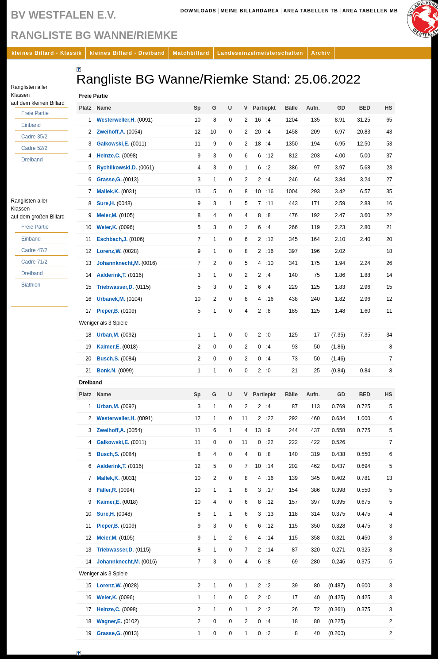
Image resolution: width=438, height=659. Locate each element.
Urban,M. (108, 335)
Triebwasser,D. (115, 287)
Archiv (320, 53)
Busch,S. (108, 359)
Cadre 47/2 (34, 250)
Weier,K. (107, 227)
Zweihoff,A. (111, 132)
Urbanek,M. (111, 299)
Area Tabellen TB (311, 10)
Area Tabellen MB (370, 10)
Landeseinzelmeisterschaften (260, 53)
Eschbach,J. (112, 239)
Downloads (198, 10)
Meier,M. (107, 215)
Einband (31, 125)
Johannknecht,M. (118, 263)
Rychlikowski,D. (117, 168)
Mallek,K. (108, 191)
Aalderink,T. (112, 275)
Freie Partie (35, 113)
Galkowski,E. (113, 144)
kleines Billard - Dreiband (127, 53)
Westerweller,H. (116, 120)
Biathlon (30, 285)
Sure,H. (106, 203)
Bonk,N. (107, 371)
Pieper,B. (108, 311)
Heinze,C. (109, 156)
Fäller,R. (107, 490)
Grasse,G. (109, 179)
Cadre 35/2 (34, 137)
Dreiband (32, 160)
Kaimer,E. (109, 347)
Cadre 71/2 (34, 262)
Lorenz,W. (109, 251)
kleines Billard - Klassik (47, 53)
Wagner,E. (110, 621)
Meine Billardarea (250, 10)
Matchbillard (191, 53)
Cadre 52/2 (34, 148)
